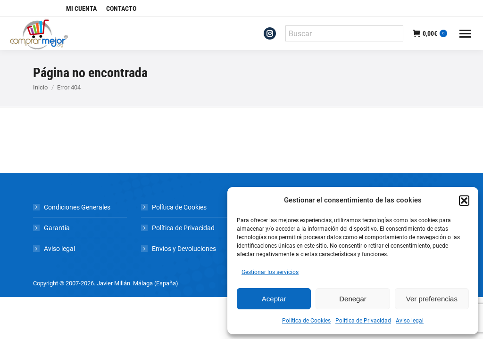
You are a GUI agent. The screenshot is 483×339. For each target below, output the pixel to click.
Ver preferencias (432, 299)
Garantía (57, 228)
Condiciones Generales (77, 207)
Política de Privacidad (363, 320)
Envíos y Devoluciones (184, 248)
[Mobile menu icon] (465, 33)
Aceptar (274, 299)
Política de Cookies (306, 320)
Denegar (352, 299)
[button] (464, 200)
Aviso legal (410, 320)
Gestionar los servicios (270, 272)
